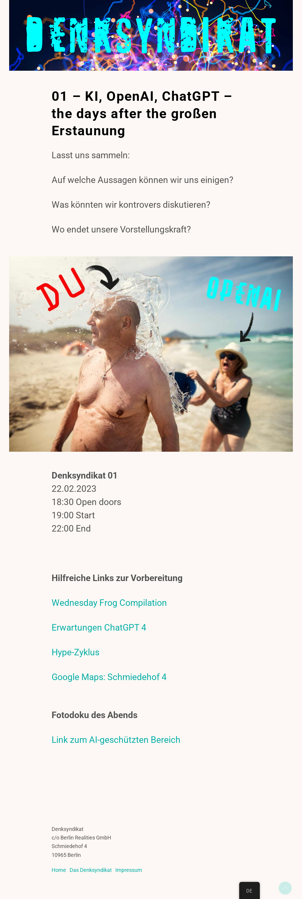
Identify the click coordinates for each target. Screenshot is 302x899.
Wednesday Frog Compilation (109, 604)
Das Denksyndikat (91, 872)
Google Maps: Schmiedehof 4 (109, 678)
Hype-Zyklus (75, 654)
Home (59, 872)
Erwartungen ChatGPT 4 (99, 629)
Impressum (128, 872)
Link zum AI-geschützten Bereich (116, 741)
